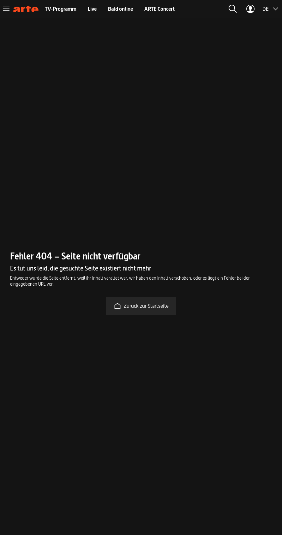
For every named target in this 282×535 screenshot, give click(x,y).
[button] (233, 9)
